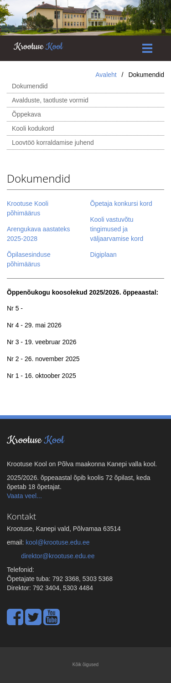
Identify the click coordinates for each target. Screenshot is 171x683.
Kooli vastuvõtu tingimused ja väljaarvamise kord (118, 229)
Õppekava (26, 114)
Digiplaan (103, 254)
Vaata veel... (24, 496)
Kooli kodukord (33, 128)
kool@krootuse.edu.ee (57, 542)
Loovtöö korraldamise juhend (53, 142)
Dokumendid (30, 86)
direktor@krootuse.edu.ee (57, 556)
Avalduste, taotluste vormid (50, 100)
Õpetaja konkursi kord (121, 203)
